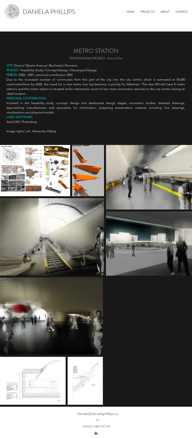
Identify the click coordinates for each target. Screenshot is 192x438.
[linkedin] (96, 433)
